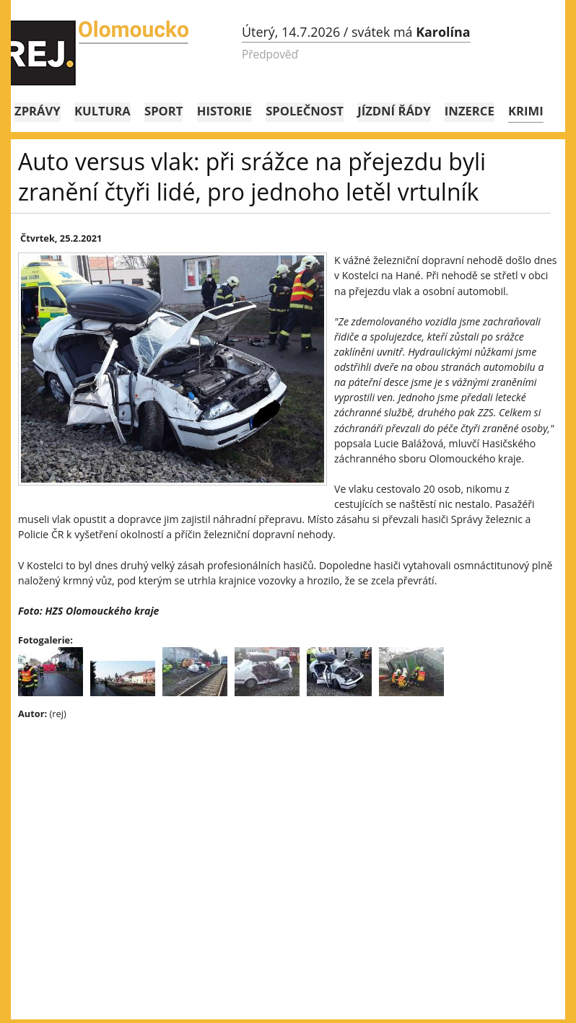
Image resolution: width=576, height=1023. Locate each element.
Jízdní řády (393, 110)
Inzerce (469, 110)
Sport (163, 110)
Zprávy (37, 110)
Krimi (526, 110)
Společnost (305, 110)
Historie (224, 110)
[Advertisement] (288, 836)
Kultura (102, 110)
